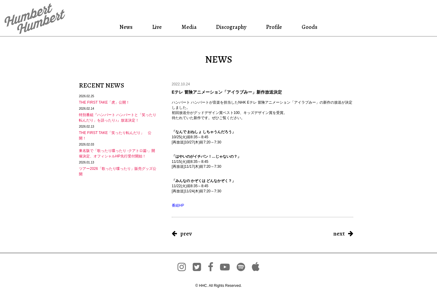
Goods (304, 26)
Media (189, 26)
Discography (229, 26)
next (339, 233)
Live (160, 26)
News (132, 26)
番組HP (178, 205)
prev (186, 233)
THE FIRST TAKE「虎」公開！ (104, 102)
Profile (271, 26)
